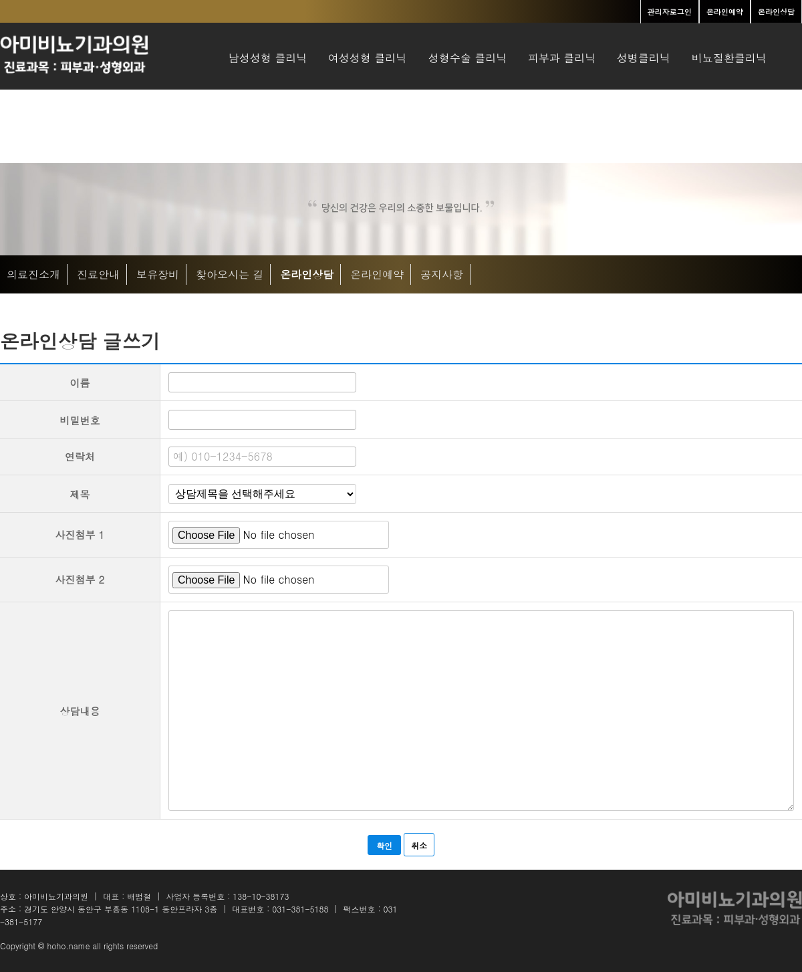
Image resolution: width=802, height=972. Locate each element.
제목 (80, 494)
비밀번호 (80, 420)
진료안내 (98, 274)
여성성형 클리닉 (367, 58)
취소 (419, 845)
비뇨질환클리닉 (729, 58)
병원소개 (250, 128)
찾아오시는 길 (230, 274)
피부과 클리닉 (562, 58)
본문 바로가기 (0, 0)
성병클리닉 (643, 58)
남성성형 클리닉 (268, 58)
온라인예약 (377, 274)
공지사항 (441, 274)
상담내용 (80, 711)
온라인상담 (306, 274)
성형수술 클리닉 (467, 58)
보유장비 (157, 274)
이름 (80, 383)
